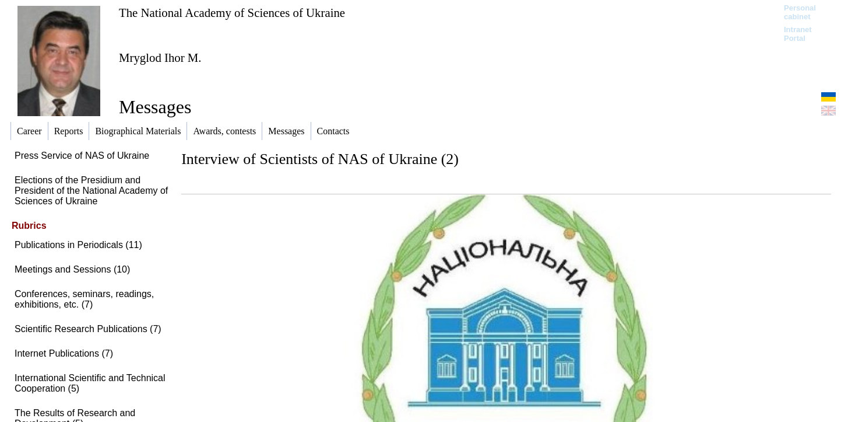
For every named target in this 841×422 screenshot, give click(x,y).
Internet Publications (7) (64, 353)
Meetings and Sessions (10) (72, 269)
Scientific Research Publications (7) (88, 329)
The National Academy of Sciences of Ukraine (232, 12)
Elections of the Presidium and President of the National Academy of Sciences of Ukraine (91, 190)
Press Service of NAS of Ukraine (82, 156)
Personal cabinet (800, 12)
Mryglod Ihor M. (160, 57)
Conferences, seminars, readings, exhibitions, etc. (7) (84, 299)
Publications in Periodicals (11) (78, 245)
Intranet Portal (798, 34)
